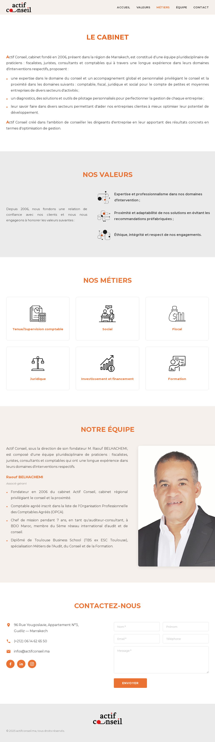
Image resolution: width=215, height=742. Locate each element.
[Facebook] (10, 665)
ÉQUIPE (181, 7)
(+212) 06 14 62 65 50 (30, 643)
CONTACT (201, 7)
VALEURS (143, 7)
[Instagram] (32, 665)
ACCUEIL (123, 7)
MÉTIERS (163, 7)
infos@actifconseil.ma (32, 653)
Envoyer (130, 685)
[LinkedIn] (21, 665)
